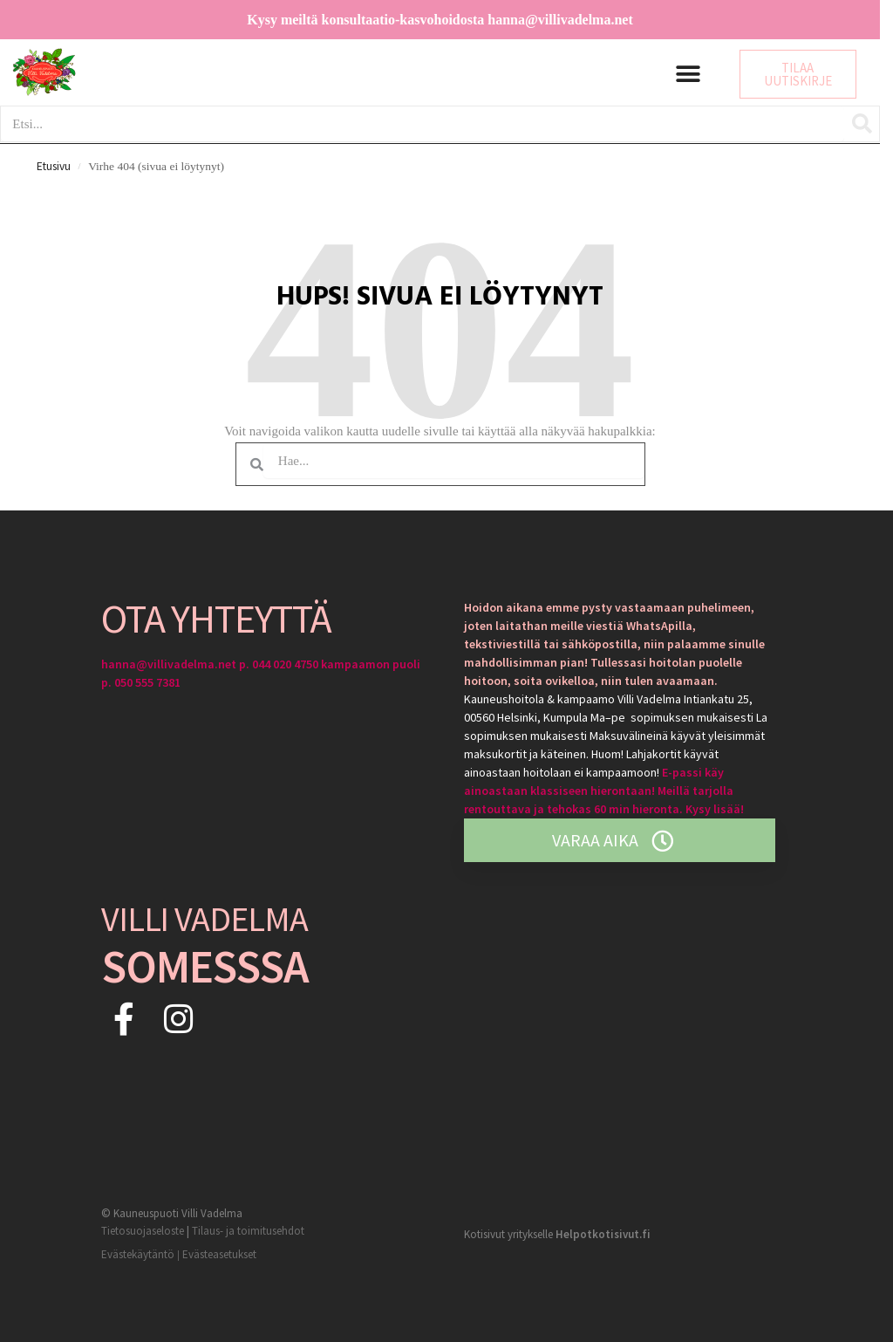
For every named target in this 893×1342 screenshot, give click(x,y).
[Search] (861, 123)
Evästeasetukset (219, 1254)
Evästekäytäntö (137, 1254)
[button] (688, 74)
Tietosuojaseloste (142, 1230)
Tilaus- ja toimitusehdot (248, 1230)
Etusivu (54, 166)
